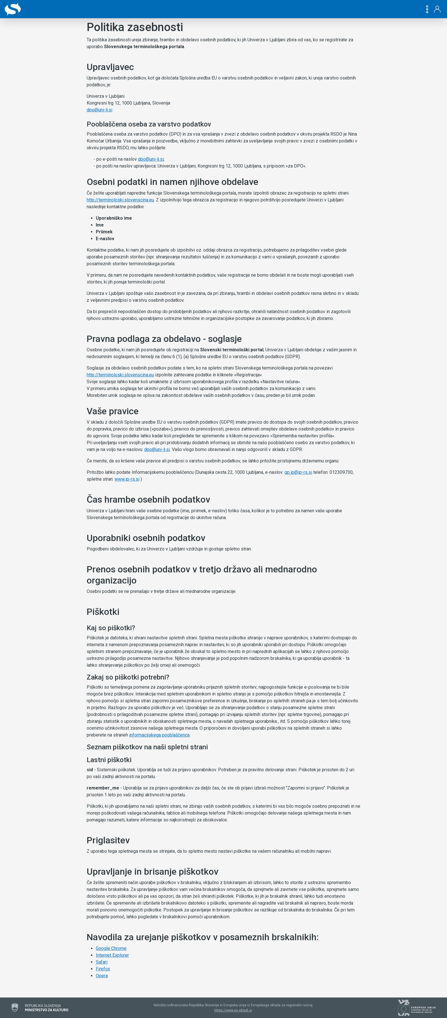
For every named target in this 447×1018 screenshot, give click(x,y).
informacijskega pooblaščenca (159, 735)
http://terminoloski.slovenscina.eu (120, 200)
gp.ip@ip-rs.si (298, 472)
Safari (101, 962)
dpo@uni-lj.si (99, 110)
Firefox (103, 969)
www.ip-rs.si (127, 479)
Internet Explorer (112, 955)
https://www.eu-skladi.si (233, 1010)
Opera (102, 975)
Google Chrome (111, 948)
